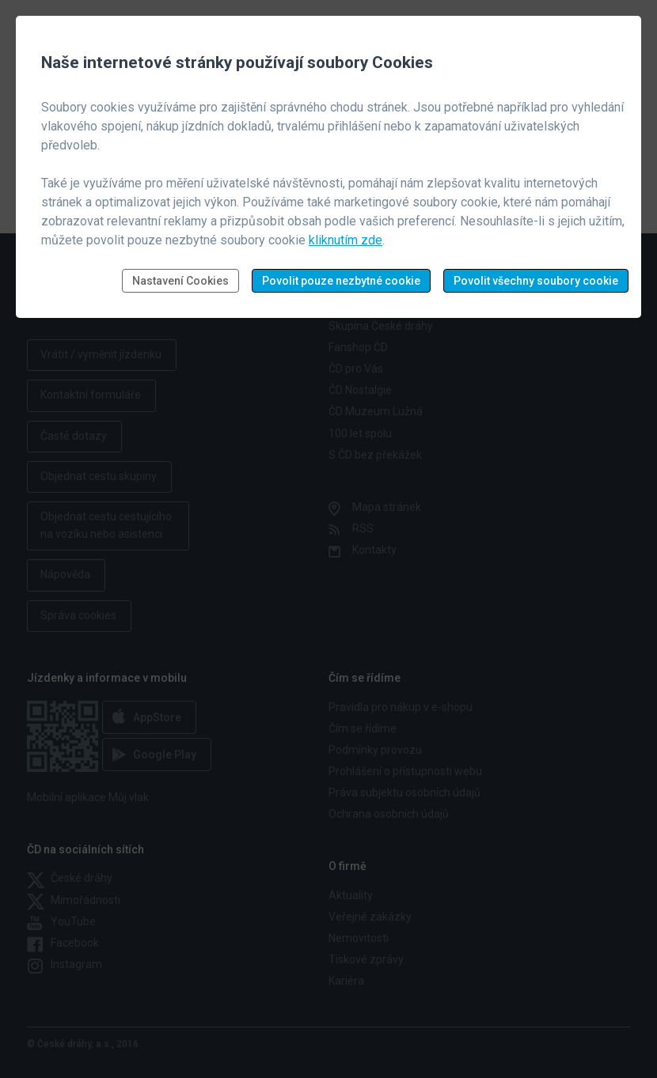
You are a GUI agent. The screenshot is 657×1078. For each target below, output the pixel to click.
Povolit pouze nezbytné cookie (341, 280)
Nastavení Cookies (180, 280)
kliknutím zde (345, 240)
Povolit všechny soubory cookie (536, 280)
